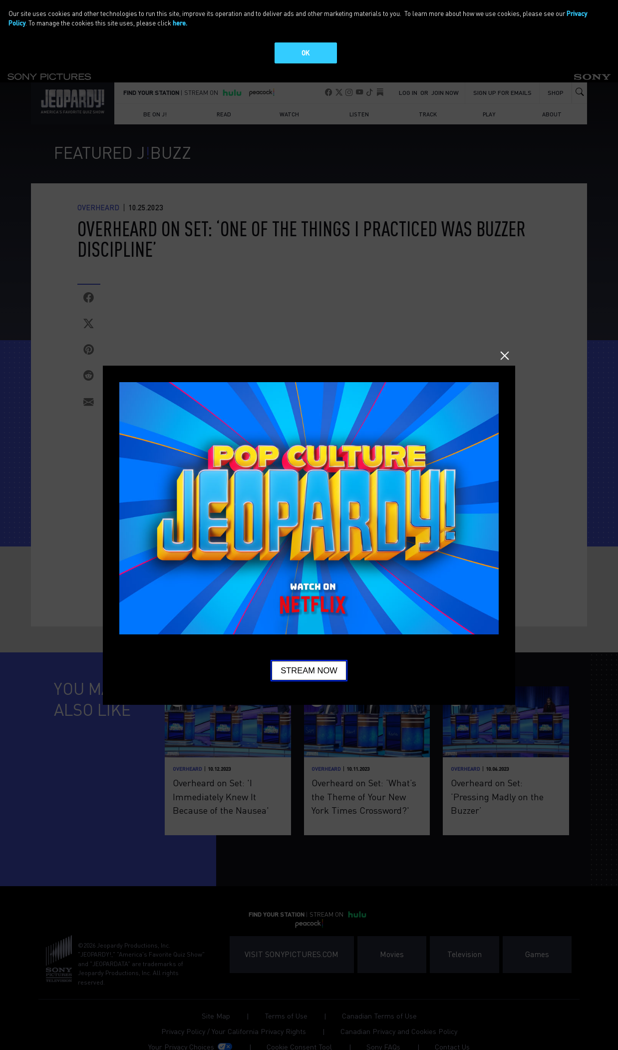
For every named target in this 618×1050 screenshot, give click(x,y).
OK (305, 52)
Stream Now (309, 670)
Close (504, 355)
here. (180, 22)
